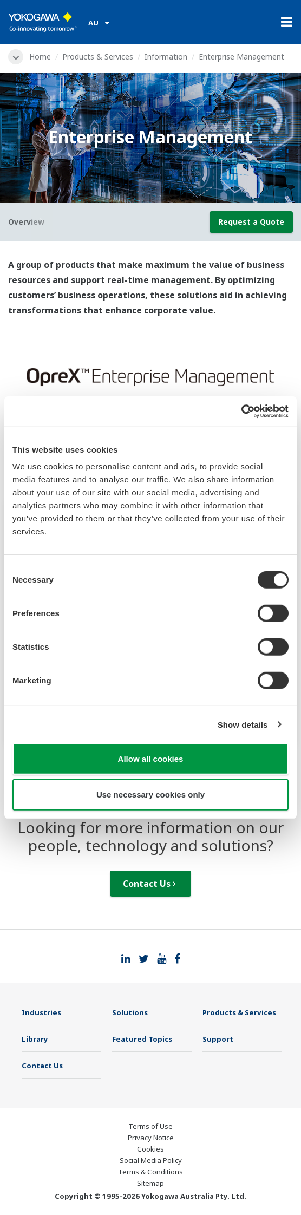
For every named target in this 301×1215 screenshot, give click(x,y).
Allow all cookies (151, 758)
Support (217, 1039)
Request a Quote (251, 222)
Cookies (150, 1149)
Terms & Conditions (150, 1172)
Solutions (130, 1012)
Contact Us (149, 884)
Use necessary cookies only (150, 794)
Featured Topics (142, 1039)
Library (35, 1039)
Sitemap (150, 1183)
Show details (243, 724)
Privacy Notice (151, 1137)
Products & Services (97, 56)
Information (166, 56)
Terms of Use (150, 1126)
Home (40, 56)
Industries (41, 1012)
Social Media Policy (151, 1160)
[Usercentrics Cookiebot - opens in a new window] (241, 411)
